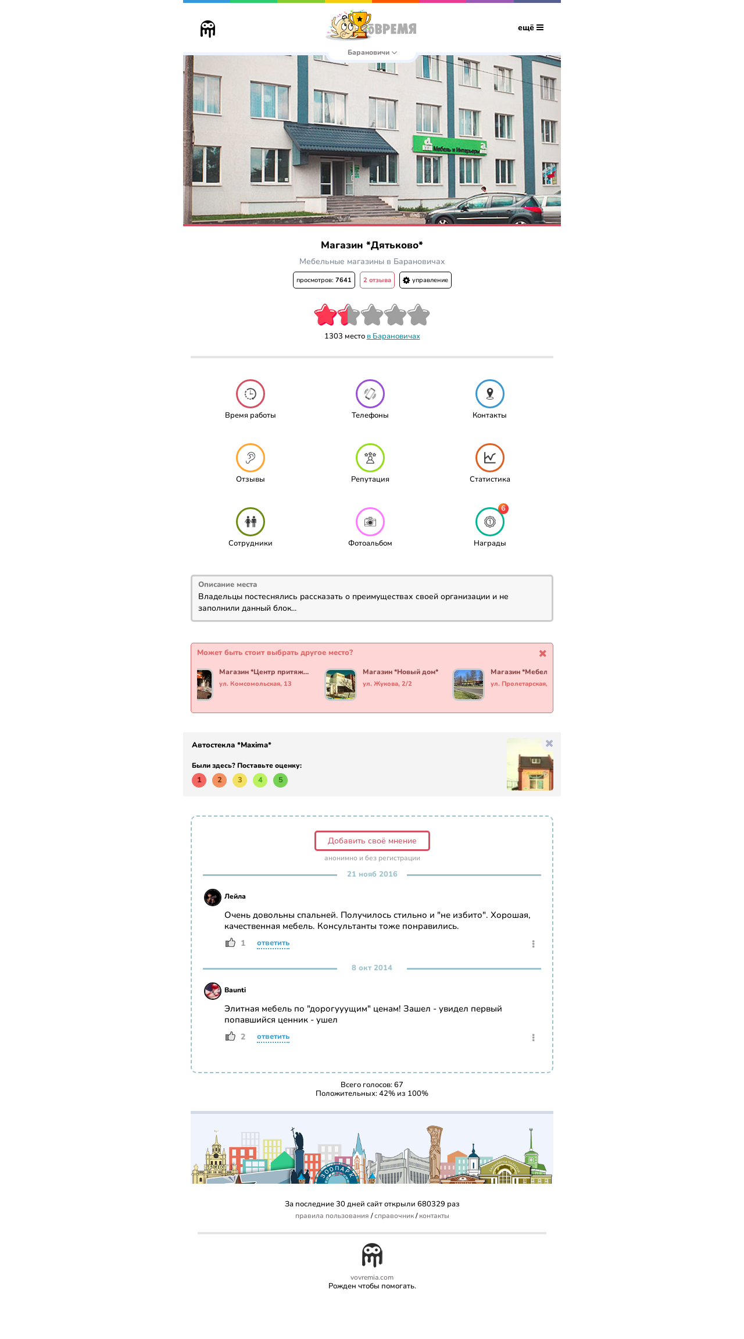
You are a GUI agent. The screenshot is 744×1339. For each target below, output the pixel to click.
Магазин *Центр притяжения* (267, 672)
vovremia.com (372, 1277)
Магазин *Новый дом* (403, 672)
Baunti (235, 990)
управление (425, 280)
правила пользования (332, 1216)
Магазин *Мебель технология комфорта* (538, 672)
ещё (530, 27)
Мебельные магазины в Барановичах (372, 261)
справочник (394, 1216)
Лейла (235, 896)
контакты (434, 1216)
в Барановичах (393, 336)
